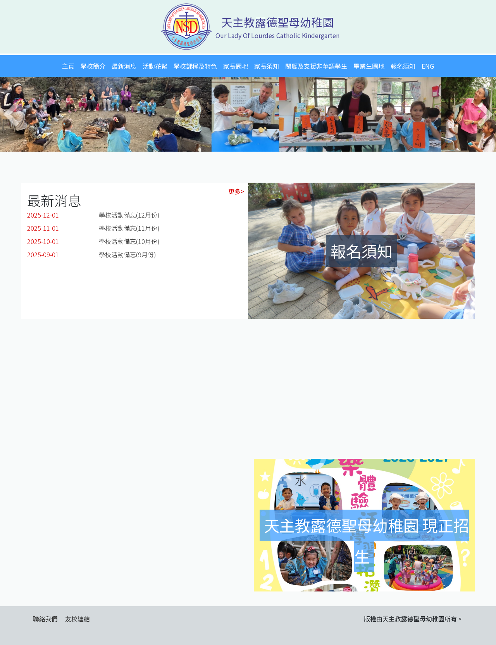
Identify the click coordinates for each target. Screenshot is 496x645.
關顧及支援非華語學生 (316, 66)
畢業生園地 (368, 66)
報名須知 (403, 66)
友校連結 (77, 618)
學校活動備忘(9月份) (127, 254)
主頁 (68, 66)
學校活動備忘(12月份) (129, 215)
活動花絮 (155, 66)
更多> (236, 191)
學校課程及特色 (195, 66)
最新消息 (124, 66)
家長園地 (235, 66)
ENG (428, 66)
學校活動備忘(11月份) (129, 228)
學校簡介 (93, 66)
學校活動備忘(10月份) (129, 241)
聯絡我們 (45, 618)
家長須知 (266, 66)
